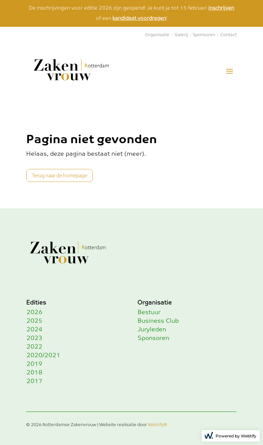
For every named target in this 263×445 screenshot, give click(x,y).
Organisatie (157, 35)
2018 (34, 373)
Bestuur (149, 312)
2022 (34, 347)
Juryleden (152, 330)
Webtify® (157, 425)
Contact (228, 35)
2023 (34, 338)
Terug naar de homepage (59, 175)
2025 (34, 321)
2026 (34, 312)
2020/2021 (43, 356)
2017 (34, 381)
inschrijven (221, 8)
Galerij (181, 35)
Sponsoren (204, 35)
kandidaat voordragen (139, 18)
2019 (34, 364)
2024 (34, 330)
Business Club (158, 321)
